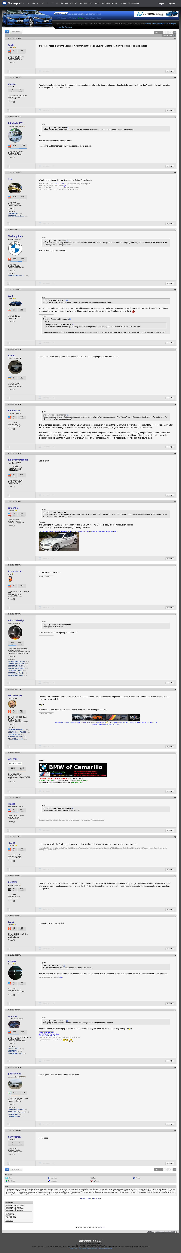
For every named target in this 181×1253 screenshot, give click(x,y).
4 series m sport (98, 1189)
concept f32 (133, 1192)
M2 (61, 3)
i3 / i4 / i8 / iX (134, 3)
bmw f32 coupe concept (111, 1192)
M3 (66, 3)
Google (138, 1178)
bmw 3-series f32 (36, 1191)
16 (14, 656)
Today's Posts (90, 18)
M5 (76, 3)
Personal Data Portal (105, 1248)
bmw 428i (124, 1191)
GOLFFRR (13, 759)
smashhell (13, 507)
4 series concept (53, 1189)
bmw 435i (141, 1191)
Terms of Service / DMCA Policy (88, 1248)
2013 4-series (9, 1189)
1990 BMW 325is (14, 1116)
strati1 (11, 843)
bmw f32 (52, 1192)
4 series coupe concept (66, 1189)
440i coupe (12, 1191)
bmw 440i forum (32, 1192)
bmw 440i (13, 1192)
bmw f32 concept (83, 1192)
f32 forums (23, 1194)
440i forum (19, 1191)
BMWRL (12, 961)
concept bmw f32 (124, 1192)
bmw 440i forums (43, 1192)
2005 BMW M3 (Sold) (15, 675)
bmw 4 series (47, 1191)
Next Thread (96, 1198)
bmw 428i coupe (132, 1191)
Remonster (14, 410)
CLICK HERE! (77, 778)
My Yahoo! (96, 1181)
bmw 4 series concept (58, 1191)
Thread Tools (167, 35)
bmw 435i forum (160, 1191)
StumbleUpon (12, 1181)
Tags (6, 1186)
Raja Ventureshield (18, 459)
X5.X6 (114, 3)
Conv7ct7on (14, 1136)
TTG (10, 178)
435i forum (163, 1189)
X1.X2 (97, 3)
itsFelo (11, 355)
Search (99, 18)
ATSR (10, 44)
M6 (81, 3)
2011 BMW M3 (13, 213)
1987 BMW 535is (14, 734)
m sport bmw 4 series (51, 1194)
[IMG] (7, 1216)
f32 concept (9, 1194)
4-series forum (128, 1189)
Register (171, 4)
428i (134, 1189)
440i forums (27, 1191)
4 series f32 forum (86, 1189)
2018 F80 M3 (12, 1051)
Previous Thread (86, 1198)
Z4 (90, 3)
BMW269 (12, 882)
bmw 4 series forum (89, 1191)
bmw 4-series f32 (115, 1191)
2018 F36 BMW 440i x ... (16, 276)
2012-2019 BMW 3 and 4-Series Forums (103, 24)
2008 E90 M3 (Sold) (15, 670)
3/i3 (33, 3)
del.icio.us (54, 1181)
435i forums (171, 1189)
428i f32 (146, 1189)
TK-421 (11, 803)
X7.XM (123, 3)
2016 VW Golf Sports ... (16, 1112)
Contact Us (150, 1232)
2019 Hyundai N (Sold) (16, 663)
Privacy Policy (73, 1248)
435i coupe (156, 1189)
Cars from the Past (15, 736)
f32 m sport (30, 1194)
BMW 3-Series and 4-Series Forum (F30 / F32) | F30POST (72, 24)
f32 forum (16, 1194)
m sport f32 (62, 1194)
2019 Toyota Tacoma (15, 1109)
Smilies (7, 1214)
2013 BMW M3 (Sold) (15, 666)
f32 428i (172, 1192)
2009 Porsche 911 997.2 (16, 661)
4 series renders (118, 1189)
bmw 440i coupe (22, 1192)
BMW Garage (61, 18)
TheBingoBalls (15, 236)
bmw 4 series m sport (102, 1191)
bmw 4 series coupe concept (74, 1191)
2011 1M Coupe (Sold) (16, 668)
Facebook (54, 1178)
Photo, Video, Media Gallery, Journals (131, 24)
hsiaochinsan (15, 571)
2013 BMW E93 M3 (14, 1053)
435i (151, 1189)
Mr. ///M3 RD (15, 695)
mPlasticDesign (16, 620)
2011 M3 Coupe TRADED (17, 732)
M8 (85, 3)
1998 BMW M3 (13, 1114)
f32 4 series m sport (144, 1192)
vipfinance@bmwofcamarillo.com (53, 782)
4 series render (107, 1189)
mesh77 (12, 83)
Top (177, 1232)
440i (6, 1191)
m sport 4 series (39, 1194)
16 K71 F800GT (13, 1048)
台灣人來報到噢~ (44, 576)
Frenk (11, 922)
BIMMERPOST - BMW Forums (165, 1232)
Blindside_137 (15, 123)
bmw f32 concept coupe (96, 1192)
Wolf (10, 296)
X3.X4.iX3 (106, 3)
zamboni (12, 1016)
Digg (94, 1178)
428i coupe (140, 1189)
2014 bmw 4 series (41, 1189)
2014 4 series (31, 1189)
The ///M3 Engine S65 (15, 739)
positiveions (14, 1073)
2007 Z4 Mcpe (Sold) (15, 673)
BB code (8, 1213)
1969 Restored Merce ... (16, 730)
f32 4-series (154, 1192)
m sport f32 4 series (72, 1194)
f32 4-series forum (164, 1192)
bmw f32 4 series (71, 1192)
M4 (71, 3)
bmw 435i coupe (150, 1191)
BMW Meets (72, 18)
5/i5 (42, 3)
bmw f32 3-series (60, 1192)
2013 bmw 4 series (20, 1189)
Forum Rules (9, 1221)
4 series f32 (77, 1189)
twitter (10, 1178)
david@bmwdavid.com (63, 780)
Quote (169, 71)
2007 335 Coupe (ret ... (16, 216)
